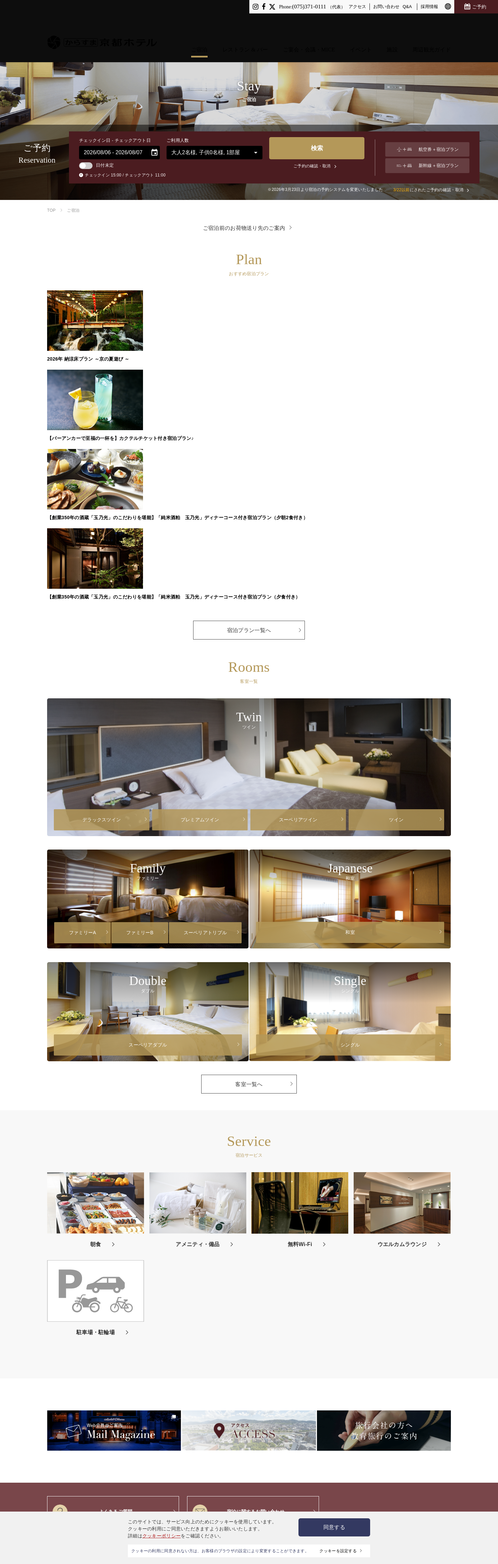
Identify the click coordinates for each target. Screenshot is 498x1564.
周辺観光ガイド (432, 24)
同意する (334, 1527)
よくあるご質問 (92, 1289)
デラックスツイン (101, 597)
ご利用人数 (178, 140)
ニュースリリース (394, 1339)
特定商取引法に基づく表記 (284, 1471)
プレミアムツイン (200, 597)
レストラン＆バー (86, 1339)
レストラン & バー (245, 24)
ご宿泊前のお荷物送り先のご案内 (244, 228)
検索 (315, 151)
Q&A (407, 6)
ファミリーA (82, 710)
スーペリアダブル (148, 822)
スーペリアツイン (298, 597)
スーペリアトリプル (205, 710)
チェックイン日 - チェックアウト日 (115, 140)
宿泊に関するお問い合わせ (238, 1289)
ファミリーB (139, 710)
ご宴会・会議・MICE (309, 24)
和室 (350, 709)
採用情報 (429, 6)
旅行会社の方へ (431, 1339)
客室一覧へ (248, 862)
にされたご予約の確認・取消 (428, 190)
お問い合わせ (386, 6)
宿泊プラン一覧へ (249, 408)
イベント (361, 24)
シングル (350, 822)
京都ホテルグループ (288, 1439)
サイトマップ (307, 1339)
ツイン (396, 597)
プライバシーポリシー (268, 1339)
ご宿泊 (199, 24)
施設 (392, 24)
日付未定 (96, 165)
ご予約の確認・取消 (314, 166)
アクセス (357, 6)
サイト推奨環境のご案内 (281, 1456)
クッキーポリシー (161, 1535)
